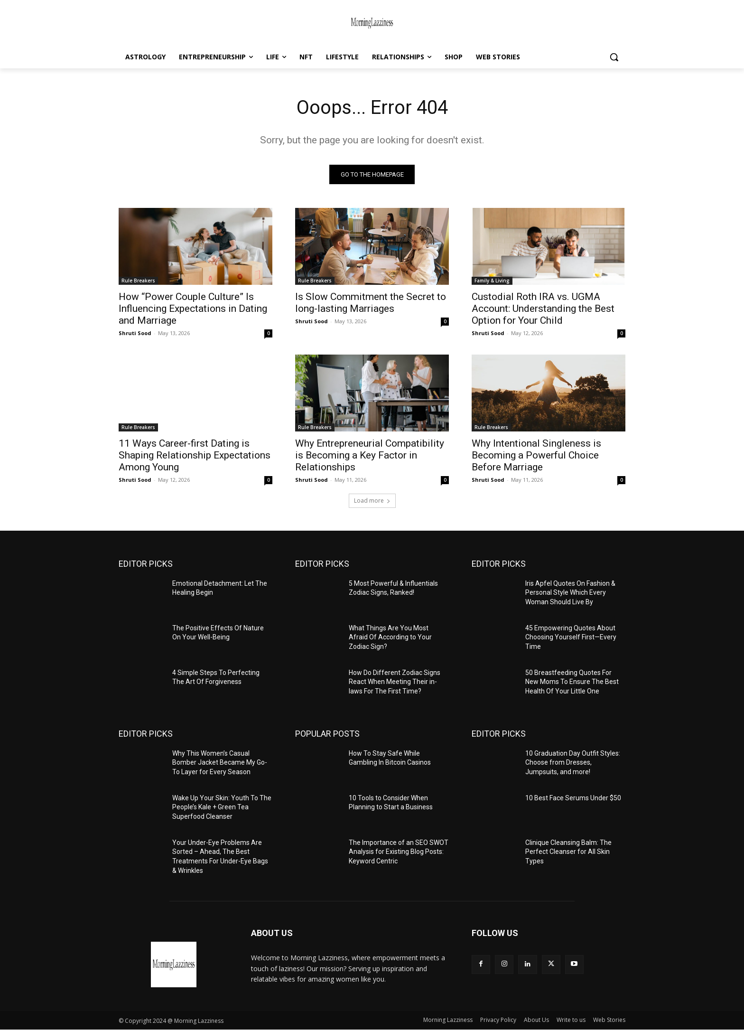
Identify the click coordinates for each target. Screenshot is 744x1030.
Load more (372, 500)
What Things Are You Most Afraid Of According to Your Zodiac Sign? (390, 637)
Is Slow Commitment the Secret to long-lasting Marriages (370, 302)
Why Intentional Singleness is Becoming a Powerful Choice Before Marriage (536, 455)
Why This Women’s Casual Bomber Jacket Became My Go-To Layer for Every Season (219, 762)
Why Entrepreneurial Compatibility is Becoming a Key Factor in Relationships (369, 455)
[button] (614, 57)
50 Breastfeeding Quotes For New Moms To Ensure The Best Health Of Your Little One (572, 682)
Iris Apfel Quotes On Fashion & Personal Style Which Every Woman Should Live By (570, 593)
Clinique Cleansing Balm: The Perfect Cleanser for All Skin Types (568, 852)
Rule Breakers (138, 280)
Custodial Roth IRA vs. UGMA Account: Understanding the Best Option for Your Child (543, 308)
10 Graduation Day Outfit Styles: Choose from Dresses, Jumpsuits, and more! (572, 762)
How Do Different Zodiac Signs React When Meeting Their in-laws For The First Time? (394, 682)
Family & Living (492, 280)
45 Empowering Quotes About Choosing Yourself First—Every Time (570, 637)
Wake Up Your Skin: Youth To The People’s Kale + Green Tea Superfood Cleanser (221, 807)
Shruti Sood (135, 333)
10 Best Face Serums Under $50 (573, 798)
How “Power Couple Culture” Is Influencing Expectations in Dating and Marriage (193, 308)
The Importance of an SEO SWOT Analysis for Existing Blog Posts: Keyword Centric (398, 852)
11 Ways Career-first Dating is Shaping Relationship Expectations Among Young (194, 455)
